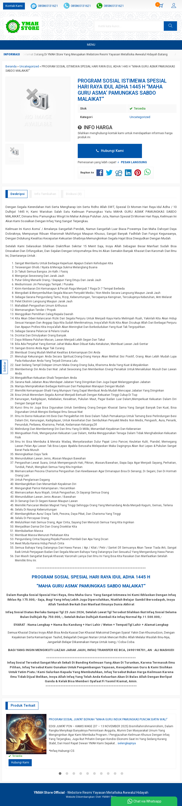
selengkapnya (127, 743)
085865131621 (48, 6)
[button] (170, 26)
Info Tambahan (45, 194)
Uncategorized (140, 117)
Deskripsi (17, 194)
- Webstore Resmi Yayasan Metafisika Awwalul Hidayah (91, 792)
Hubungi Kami (110, 151)
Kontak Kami (14, 6)
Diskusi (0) (74, 194)
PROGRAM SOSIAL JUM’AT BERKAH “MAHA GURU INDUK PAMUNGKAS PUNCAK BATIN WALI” (108, 719)
